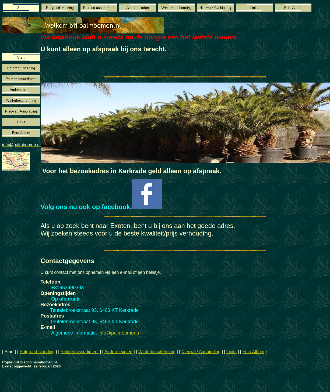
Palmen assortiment (80, 351)
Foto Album (253, 351)
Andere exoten (118, 351)
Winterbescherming (156, 351)
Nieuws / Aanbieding (200, 351)
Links (231, 351)
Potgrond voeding (37, 351)
